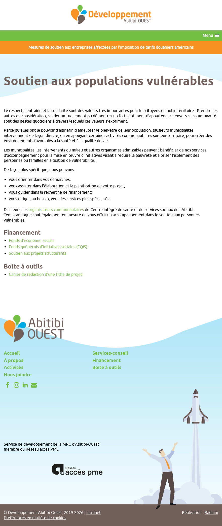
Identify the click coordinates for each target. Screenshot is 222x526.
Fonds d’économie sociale (32, 240)
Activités (13, 368)
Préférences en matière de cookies (35, 517)
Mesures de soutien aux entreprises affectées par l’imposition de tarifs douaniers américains (111, 47)
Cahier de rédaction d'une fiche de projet (45, 274)
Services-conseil (110, 353)
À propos (13, 361)
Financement (106, 361)
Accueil (12, 353)
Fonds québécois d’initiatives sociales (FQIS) (48, 246)
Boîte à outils (106, 368)
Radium (211, 512)
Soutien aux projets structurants (37, 253)
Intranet (93, 512)
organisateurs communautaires (56, 209)
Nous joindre (18, 375)
